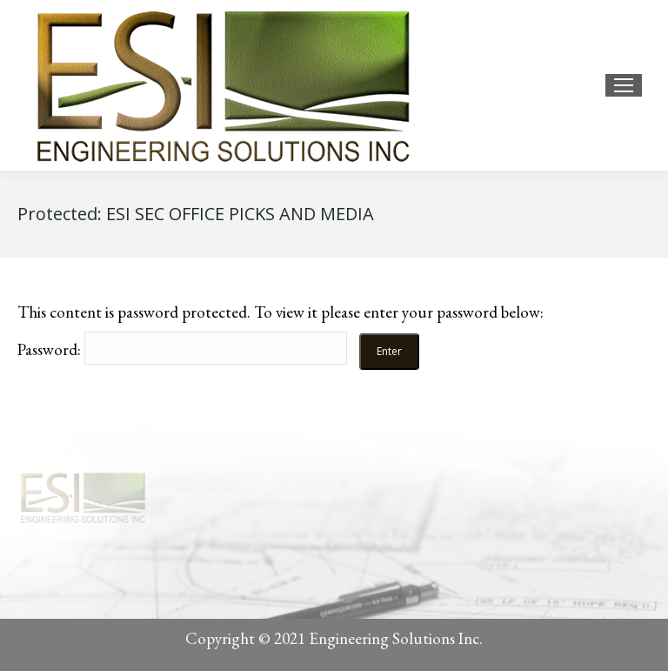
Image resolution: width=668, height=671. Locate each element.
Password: (182, 349)
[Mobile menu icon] (623, 85)
